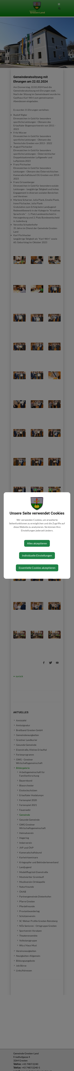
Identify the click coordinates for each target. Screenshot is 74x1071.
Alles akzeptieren (37, 543)
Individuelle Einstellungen (37, 555)
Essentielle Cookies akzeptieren (37, 567)
